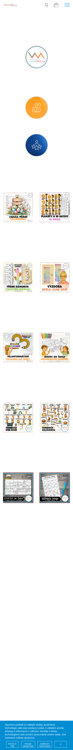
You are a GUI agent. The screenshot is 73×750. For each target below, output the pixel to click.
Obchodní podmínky (17, 614)
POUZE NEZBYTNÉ (28, 745)
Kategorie (14, 181)
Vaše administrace (16, 604)
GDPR (9, 607)
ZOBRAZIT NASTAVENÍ (44, 745)
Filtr (66, 181)
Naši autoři (12, 598)
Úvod (9, 591)
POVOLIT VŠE (12, 745)
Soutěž (10, 594)
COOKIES (12, 611)
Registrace (12, 601)
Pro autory (12, 617)
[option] (36, 15)
